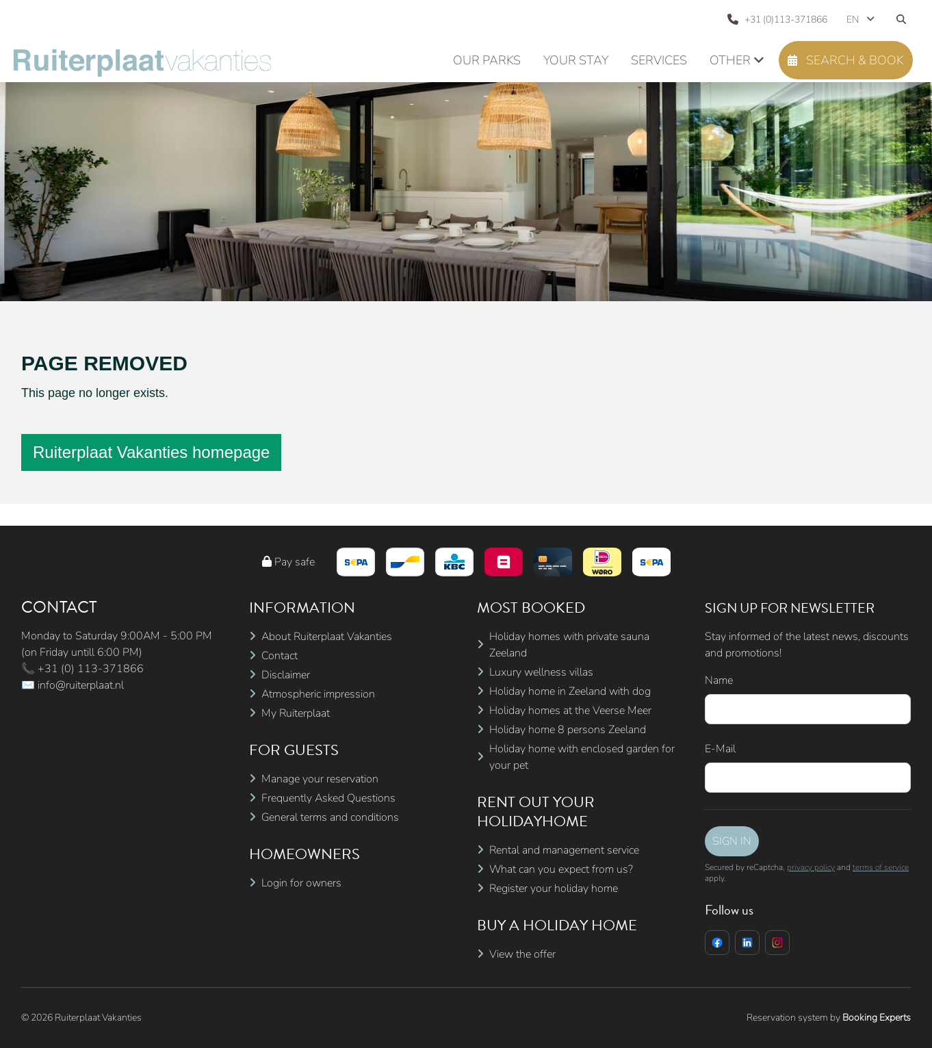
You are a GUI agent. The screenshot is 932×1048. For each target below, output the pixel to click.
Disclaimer (285, 674)
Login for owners (301, 883)
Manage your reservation (319, 779)
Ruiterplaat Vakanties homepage (151, 452)
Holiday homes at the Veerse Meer (570, 710)
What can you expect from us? (561, 869)
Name (719, 680)
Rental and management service (564, 850)
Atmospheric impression (318, 694)
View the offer (522, 954)
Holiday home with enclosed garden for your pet (582, 757)
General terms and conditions (330, 817)
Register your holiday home (553, 888)
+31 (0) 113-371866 (91, 668)
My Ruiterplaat (295, 713)
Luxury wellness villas (541, 672)
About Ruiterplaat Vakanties (326, 636)
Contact (279, 655)
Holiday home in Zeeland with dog (570, 691)
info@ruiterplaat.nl (81, 685)
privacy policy (811, 867)
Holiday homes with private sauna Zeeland (569, 645)
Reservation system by (829, 1017)
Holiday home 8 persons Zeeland (567, 729)
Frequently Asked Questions (328, 798)
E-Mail (720, 748)
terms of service (881, 867)
